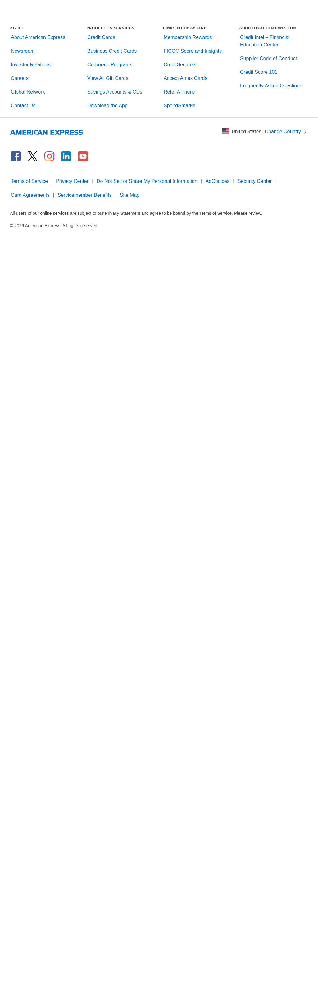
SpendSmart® (179, 105)
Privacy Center (72, 181)
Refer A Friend (179, 92)
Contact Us (23, 105)
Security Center (255, 181)
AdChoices (217, 181)
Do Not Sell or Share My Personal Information (147, 181)
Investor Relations (31, 64)
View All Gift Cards (107, 78)
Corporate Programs (109, 64)
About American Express (38, 37)
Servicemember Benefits (85, 195)
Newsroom (22, 51)
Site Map (129, 195)
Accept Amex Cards (185, 78)
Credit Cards (101, 37)
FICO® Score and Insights (193, 51)
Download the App (107, 105)
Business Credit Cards (112, 51)
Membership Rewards (188, 37)
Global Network (28, 92)
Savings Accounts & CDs (114, 92)
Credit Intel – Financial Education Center (264, 41)
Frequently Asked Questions (271, 85)
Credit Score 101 (258, 72)
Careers (20, 78)
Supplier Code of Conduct (268, 58)
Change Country (286, 131)
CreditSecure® (180, 64)
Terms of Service (29, 181)
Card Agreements (30, 195)
